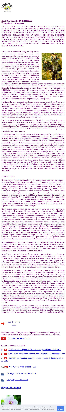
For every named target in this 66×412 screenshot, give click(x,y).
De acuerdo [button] (60, 408)
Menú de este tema (14, 322)
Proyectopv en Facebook (17, 379)
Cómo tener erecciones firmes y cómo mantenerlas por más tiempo (36, 354)
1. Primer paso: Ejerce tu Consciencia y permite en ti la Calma (34, 349)
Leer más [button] (51, 409)
